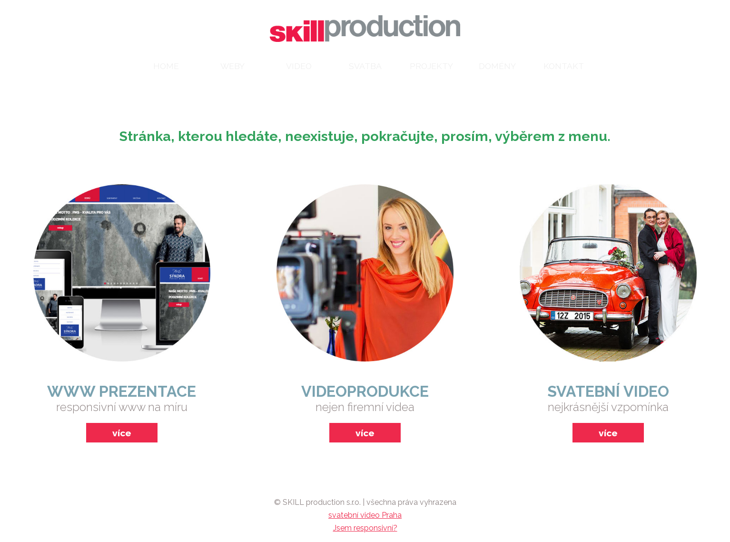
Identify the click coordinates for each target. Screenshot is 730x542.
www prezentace (121, 391)
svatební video (608, 391)
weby (232, 66)
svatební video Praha (365, 515)
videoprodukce (365, 391)
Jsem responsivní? (365, 527)
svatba (365, 66)
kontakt (563, 66)
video (299, 66)
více (121, 433)
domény (497, 66)
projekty (431, 66)
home (166, 66)
